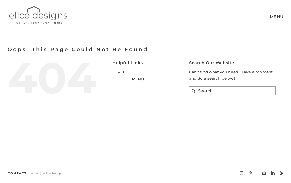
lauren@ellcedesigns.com (50, 173)
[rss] (281, 173)
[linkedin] (273, 173)
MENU (138, 79)
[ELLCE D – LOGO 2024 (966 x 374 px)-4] (38, 7)
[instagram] (241, 173)
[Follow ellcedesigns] (264, 173)
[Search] (193, 90)
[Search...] (232, 90)
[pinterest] (250, 173)
